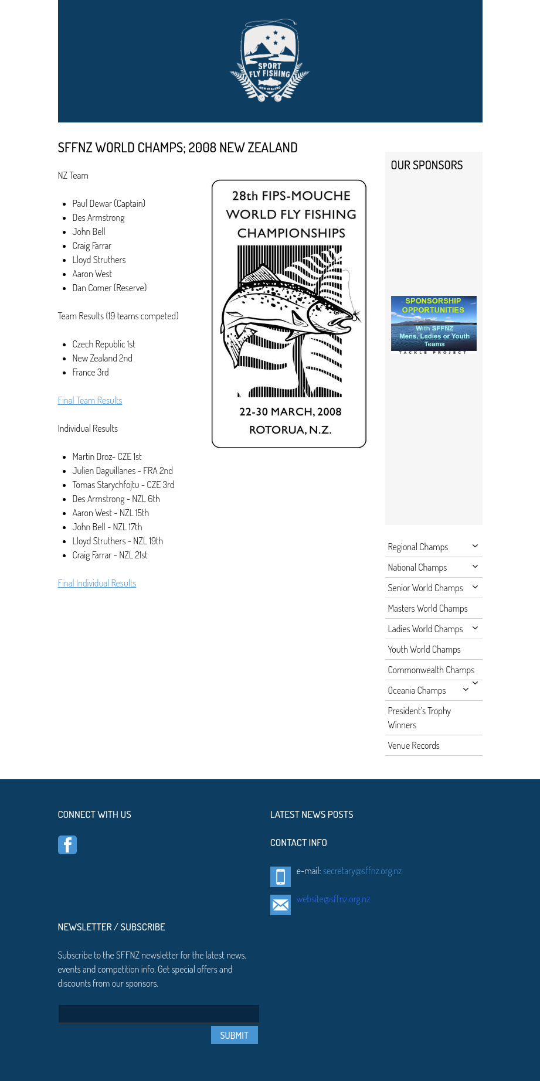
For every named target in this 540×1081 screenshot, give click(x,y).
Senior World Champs (433, 588)
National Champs (433, 567)
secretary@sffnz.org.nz (362, 871)
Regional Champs (433, 547)
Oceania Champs (428, 690)
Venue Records (414, 745)
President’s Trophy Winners (419, 718)
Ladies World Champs (433, 629)
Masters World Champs (428, 608)
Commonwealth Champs (433, 672)
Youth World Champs (424, 649)
